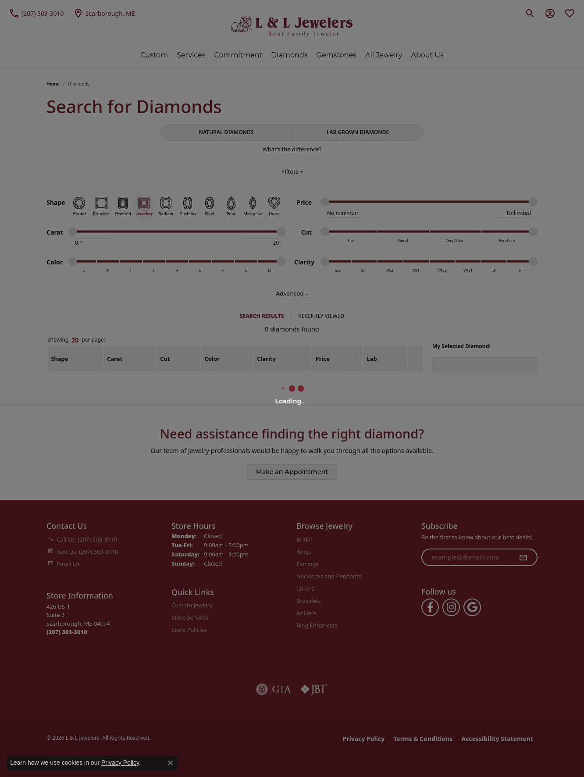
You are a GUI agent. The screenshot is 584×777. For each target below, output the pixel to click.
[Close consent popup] (170, 763)
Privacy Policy (120, 762)
